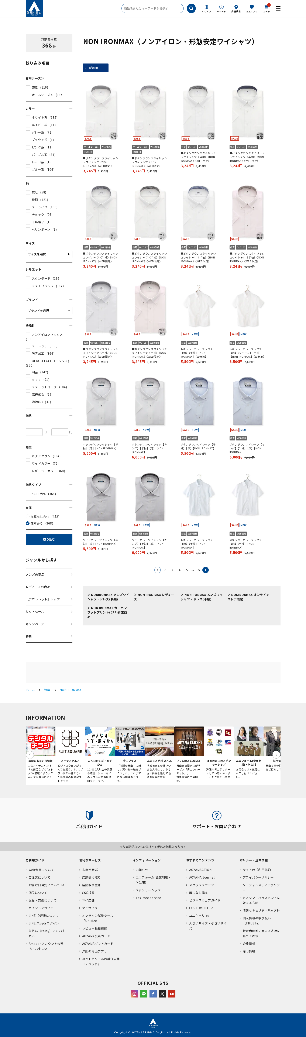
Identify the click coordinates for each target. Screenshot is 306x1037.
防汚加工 (38, 353)
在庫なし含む (40, 516)
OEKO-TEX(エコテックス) (50, 361)
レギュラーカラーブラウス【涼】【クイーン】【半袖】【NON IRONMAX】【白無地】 (248, 352)
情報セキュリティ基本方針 (261, 910)
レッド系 (38, 162)
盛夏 (35, 87)
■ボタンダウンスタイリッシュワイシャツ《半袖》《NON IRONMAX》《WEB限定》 (198, 156)
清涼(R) (37, 402)
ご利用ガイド (35, 860)
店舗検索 (236, 11)
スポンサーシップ (148, 890)
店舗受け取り (91, 877)
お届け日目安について (44, 885)
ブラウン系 (40, 140)
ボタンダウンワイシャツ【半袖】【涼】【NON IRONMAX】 (100, 446)
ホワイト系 (40, 117)
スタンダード (41, 278)
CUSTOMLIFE (199, 908)
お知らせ (142, 870)
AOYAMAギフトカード (98, 943)
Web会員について (41, 870)
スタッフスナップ (201, 885)
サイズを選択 (37, 254)
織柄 (35, 200)
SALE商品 (39, 494)
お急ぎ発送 (90, 870)
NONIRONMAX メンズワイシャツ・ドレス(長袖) (108, 597)
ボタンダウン (41, 456)
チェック (38, 214)
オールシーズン (43, 95)
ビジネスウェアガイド (205, 900)
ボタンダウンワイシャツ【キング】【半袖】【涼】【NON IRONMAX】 (149, 448)
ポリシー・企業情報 (254, 860)
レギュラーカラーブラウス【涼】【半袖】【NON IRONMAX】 (197, 543)
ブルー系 (38, 169)
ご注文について (40, 877)
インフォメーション (147, 860)
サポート (221, 11)
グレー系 (38, 132)
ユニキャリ (197, 915)
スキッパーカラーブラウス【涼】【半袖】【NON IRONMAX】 (246, 543)
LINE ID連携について (44, 915)
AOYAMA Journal (202, 877)
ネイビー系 (40, 125)
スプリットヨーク (44, 387)
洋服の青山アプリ (94, 951)
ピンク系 (38, 147)
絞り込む (49, 539)
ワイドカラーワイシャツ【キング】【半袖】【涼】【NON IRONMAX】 (149, 543)
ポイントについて (41, 908)
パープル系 (39, 154)
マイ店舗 (88, 900)
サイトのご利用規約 (257, 870)
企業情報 (249, 943)
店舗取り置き (91, 885)
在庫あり (37, 523)
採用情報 (249, 951)
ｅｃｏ (36, 379)
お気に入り (252, 11)
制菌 (35, 372)
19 (198, 570)
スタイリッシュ (43, 286)
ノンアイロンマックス (47, 334)
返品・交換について (43, 900)
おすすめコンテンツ (200, 860)
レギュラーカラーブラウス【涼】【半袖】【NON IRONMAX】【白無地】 (197, 352)
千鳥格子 (38, 222)
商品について (38, 892)
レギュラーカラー (44, 471)
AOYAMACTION (200, 870)
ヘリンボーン (41, 229)
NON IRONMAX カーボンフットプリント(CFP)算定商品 (107, 612)
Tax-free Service (148, 898)
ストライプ (40, 207)
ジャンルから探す (41, 560)
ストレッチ (40, 346)
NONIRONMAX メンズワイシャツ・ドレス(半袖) (202, 597)
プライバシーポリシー (258, 877)
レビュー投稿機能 (94, 928)
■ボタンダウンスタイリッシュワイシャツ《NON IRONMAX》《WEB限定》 (100, 162)
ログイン (206, 11)
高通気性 (38, 394)
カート (266, 8)
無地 (35, 192)
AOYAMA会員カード (96, 936)
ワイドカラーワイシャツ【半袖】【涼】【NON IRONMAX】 (100, 541)
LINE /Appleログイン (44, 923)
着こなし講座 (198, 892)
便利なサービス (90, 860)
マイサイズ (90, 908)
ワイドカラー (41, 463)
